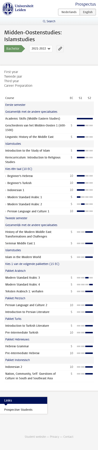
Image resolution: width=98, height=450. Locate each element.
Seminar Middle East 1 (20, 243)
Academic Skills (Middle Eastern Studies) (32, 119)
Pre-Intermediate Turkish (21, 333)
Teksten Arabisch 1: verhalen (24, 291)
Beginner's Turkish (19, 183)
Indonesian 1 (15, 190)
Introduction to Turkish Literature (27, 326)
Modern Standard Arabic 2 (24, 204)
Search (51, 21)
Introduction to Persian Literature (27, 312)
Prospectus (85, 4)
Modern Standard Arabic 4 (22, 285)
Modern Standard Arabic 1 (24, 197)
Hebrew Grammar (17, 346)
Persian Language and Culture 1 (28, 211)
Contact (68, 437)
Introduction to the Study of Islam (27, 151)
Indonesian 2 (13, 367)
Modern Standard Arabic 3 (22, 278)
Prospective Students (18, 410)
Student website (35, 437)
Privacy (54, 437)
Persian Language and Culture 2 (26, 305)
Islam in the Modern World (23, 257)
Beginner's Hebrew (20, 176)
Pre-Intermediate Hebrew (22, 353)
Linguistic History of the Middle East (29, 137)
